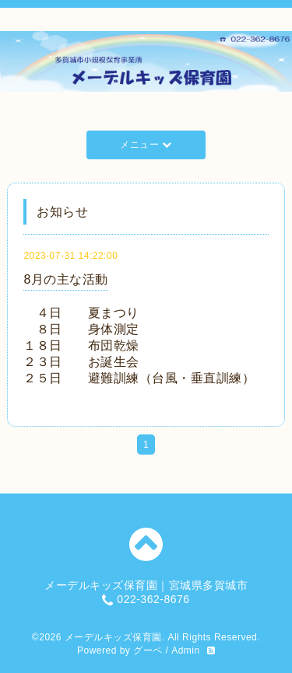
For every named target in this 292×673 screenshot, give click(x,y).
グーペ (148, 650)
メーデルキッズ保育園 (113, 637)
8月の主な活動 (65, 279)
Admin (185, 650)
